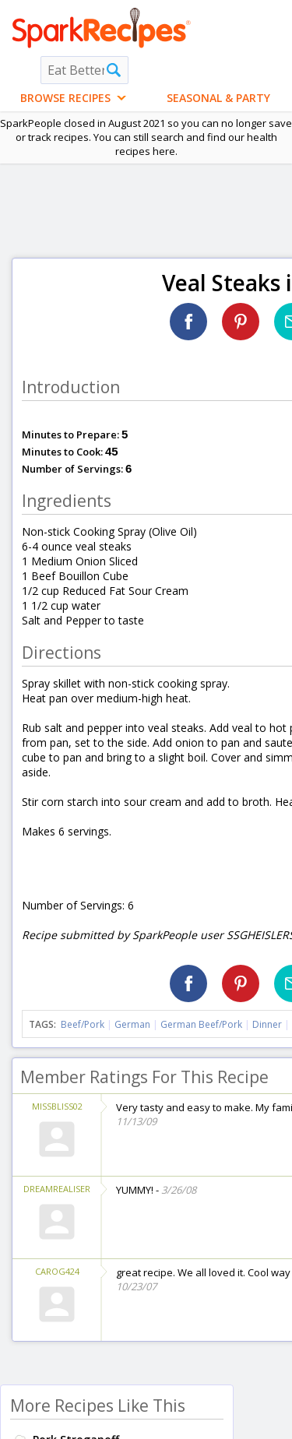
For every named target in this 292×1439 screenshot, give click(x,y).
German (132, 1024)
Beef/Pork (82, 1024)
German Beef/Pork (201, 1024)
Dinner (267, 1024)
